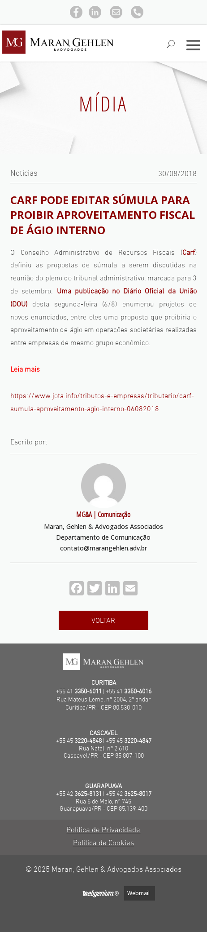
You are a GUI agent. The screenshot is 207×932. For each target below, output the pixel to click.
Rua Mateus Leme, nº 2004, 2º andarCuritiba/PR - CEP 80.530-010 (103, 704)
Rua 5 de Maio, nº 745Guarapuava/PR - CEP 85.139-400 (103, 805)
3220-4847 (137, 741)
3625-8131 (88, 794)
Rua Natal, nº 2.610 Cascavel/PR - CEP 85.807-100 (104, 752)
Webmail (138, 893)
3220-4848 (88, 741)
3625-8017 (137, 794)
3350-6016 (137, 692)
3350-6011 (88, 692)
